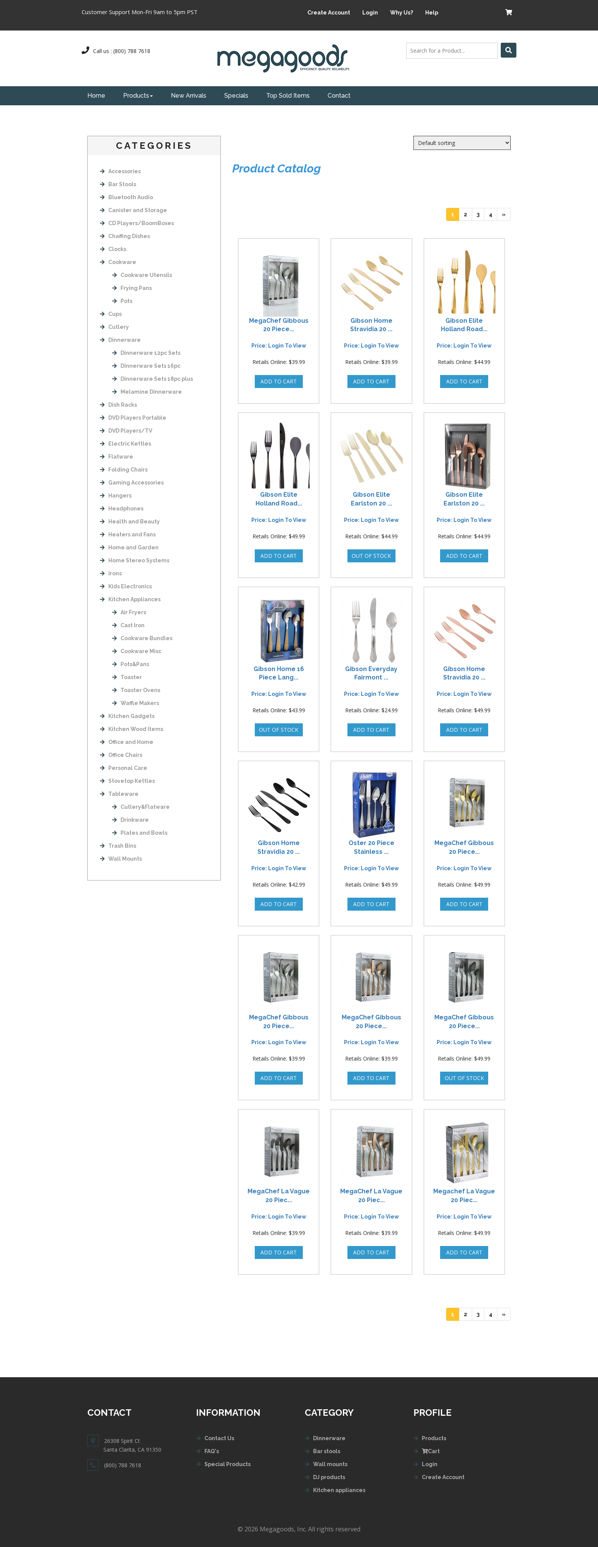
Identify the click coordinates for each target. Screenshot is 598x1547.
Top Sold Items (288, 95)
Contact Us (219, 1438)
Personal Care (123, 768)
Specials (236, 95)
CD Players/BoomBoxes (137, 223)
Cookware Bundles (142, 638)
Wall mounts (330, 1464)
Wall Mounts (121, 859)
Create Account (328, 13)
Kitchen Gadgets (127, 716)
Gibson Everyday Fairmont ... (371, 673)
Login (370, 13)
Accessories (120, 171)
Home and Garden (129, 547)
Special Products (227, 1464)
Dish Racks (118, 405)
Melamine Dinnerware (147, 392)
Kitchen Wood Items (131, 729)
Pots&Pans (130, 664)
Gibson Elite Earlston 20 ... (371, 499)
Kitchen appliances (339, 1490)
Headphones (121, 508)
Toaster (127, 677)
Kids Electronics (126, 586)
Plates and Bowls (139, 833)
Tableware (119, 794)
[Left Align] (508, 50)
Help (431, 13)
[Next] (504, 214)
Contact (339, 95)
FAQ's (211, 1451)
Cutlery (114, 327)
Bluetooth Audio (126, 197)
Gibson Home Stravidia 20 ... (371, 325)
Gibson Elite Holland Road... (464, 325)
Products (138, 95)
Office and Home (126, 742)
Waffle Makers (135, 703)
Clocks (113, 249)
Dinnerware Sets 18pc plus (152, 379)
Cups (111, 314)
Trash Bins (118, 846)
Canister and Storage (133, 210)
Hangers (116, 496)
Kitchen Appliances (130, 599)
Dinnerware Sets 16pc (146, 366)
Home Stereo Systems (134, 560)
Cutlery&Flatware (141, 807)
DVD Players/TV (126, 431)
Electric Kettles (125, 444)
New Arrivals (188, 95)
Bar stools (326, 1451)
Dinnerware (120, 340)
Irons (111, 573)
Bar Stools (118, 184)
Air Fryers (129, 612)
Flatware (116, 457)
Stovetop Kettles (127, 781)
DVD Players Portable (133, 418)
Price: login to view (278, 346)
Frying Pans (132, 288)
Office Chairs (121, 755)
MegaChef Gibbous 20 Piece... (279, 325)
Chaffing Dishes (125, 236)
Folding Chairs (124, 470)
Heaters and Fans (128, 534)
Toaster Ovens (136, 690)
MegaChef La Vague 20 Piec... (279, 1196)
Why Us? (401, 13)
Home (96, 95)
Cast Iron (128, 625)
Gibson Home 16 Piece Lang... (279, 673)
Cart (431, 1451)
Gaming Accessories (132, 483)
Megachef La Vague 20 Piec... (464, 1196)
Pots (122, 301)
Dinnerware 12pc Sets (146, 353)
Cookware (118, 262)
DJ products (329, 1477)
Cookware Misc (136, 651)
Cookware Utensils (142, 275)
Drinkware (130, 820)
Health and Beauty (130, 521)
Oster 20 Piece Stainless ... (371, 847)
